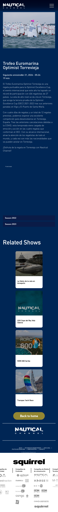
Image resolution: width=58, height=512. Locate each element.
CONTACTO (42, 449)
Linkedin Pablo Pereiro (11, 448)
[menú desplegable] (51, 5)
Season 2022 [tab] (10, 218)
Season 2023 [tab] (10, 224)
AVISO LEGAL (47, 448)
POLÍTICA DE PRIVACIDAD (18, 449)
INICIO (21, 448)
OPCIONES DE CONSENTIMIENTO (33, 448)
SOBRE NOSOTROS (32, 449)
